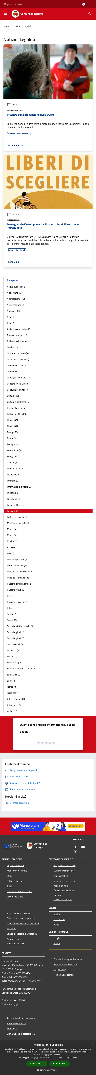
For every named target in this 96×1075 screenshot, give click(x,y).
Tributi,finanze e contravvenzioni (23, 923)
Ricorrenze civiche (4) (17, 602)
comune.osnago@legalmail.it (21, 988)
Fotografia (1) (13, 456)
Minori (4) (11, 529)
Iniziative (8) (13, 492)
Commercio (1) (14, 371)
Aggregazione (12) (16, 299)
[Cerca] (90, 14)
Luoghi (57, 938)
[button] (48, 1070)
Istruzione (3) (13, 499)
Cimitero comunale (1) (18, 353)
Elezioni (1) (12, 420)
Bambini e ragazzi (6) (17, 335)
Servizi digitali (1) (15, 632)
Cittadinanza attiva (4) (18, 359)
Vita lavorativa (61, 876)
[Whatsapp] (75, 851)
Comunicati (59, 919)
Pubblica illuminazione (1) (19, 577)
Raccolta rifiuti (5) (16, 589)
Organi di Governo (15, 865)
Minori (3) (11, 535)
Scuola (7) (12, 620)
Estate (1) (11, 438)
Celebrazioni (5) (14, 347)
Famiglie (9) (12, 444)
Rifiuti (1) (11, 608)
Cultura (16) (13, 395)
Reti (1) (10, 596)
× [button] (93, 1044)
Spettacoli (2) (13, 674)
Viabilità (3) (12, 711)
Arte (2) (10, 323)
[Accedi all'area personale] (84, 4)
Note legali (12, 1028)
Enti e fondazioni (15, 881)
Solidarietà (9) (14, 662)
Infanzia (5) (12, 480)
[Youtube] (83, 847)
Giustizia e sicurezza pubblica (21, 918)
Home (6, 26)
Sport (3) (11, 680)
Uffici (9, 876)
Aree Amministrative (17, 870)
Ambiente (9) (13, 311)
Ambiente (11, 928)
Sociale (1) (12, 656)
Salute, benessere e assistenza (22, 933)
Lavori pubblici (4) (15, 505)
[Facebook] (75, 847)
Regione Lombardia (13, 4)
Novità (16, 26)
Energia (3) (12, 432)
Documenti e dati (15, 896)
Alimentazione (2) (15, 305)
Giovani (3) (12, 462)
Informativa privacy (16, 1023)
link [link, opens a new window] (75, 1057)
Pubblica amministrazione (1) (21, 571)
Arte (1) (10, 317)
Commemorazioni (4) (17, 365)
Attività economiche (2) (18, 329)
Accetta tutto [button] (37, 1063)
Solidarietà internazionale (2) (21, 668)
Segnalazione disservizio (65, 964)
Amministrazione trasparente (21, 1018)
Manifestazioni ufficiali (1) (19, 523)
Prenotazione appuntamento (68, 959)
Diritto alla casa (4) (16, 408)
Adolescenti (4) (14, 292)
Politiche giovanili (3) (17, 559)
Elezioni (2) (12, 426)
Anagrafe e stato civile (65, 865)
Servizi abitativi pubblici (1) (20, 626)
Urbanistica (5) (14, 705)
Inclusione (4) (13, 474)
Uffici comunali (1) (16, 699)
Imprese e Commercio (64, 881)
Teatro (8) (11, 686)
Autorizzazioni (14, 939)
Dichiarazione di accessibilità (21, 1033)
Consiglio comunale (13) (18, 377)
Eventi (57, 943)
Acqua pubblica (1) (16, 286)
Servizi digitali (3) (15, 638)
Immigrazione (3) (15, 468)
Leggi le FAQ (60, 969)
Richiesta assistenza (63, 974)
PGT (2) (10, 553)
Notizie (13, 104)
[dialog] (48, 1058)
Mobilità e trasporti (63, 899)
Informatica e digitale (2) (19, 486)
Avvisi (56, 924)
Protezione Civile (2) (17, 565)
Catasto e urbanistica (64, 890)
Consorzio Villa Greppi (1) (19, 383)
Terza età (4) (13, 693)
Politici (10, 886)
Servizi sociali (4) (15, 644)
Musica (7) (12, 541)
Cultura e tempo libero (65, 870)
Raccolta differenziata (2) (19, 583)
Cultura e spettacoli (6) (18, 402)
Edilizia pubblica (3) (16, 414)
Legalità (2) (12, 511)
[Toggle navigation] (6, 13)
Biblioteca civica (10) (17, 341)
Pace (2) (11, 547)
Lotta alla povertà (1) (17, 517)
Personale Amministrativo (19, 891)
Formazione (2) (14, 450)
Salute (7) (11, 614)
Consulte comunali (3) (17, 389)
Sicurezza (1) (13, 650)
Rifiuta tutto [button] (59, 1063)
